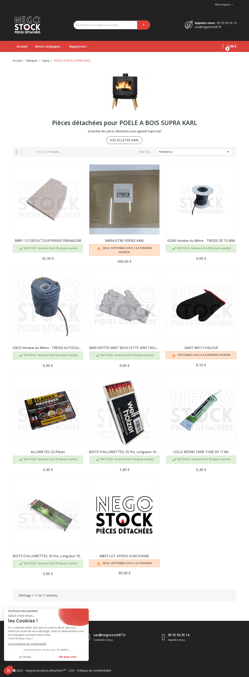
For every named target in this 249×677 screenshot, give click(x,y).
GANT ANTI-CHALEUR (201, 348)
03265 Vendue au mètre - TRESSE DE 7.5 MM (201, 241)
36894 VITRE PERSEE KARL (124, 241)
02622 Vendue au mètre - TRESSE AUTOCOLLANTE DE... (48, 348)
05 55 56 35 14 (226, 23)
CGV (71, 670)
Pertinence (194, 151)
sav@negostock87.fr (208, 27)
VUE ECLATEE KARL (124, 140)
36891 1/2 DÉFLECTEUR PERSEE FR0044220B (47, 241)
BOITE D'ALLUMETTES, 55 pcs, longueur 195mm (48, 556)
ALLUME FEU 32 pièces (48, 452)
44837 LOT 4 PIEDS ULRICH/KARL (124, 556)
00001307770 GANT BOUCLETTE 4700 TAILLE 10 (124, 348)
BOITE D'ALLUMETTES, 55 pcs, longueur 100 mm (124, 452)
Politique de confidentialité (94, 670)
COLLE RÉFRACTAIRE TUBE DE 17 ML (201, 452)
